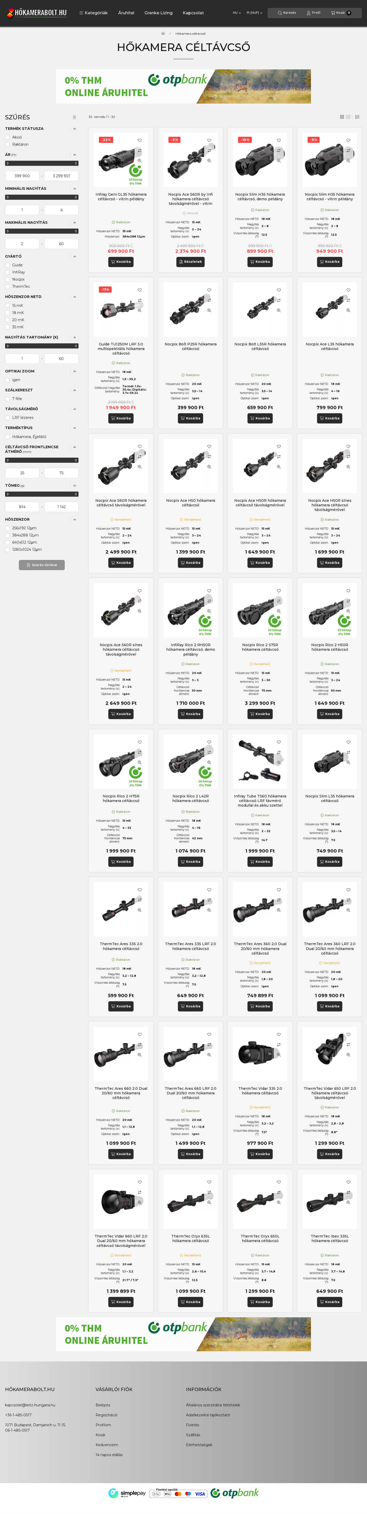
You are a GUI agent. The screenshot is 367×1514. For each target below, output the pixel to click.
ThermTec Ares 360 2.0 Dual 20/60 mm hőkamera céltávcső (260, 948)
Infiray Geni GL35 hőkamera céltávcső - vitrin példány (121, 196)
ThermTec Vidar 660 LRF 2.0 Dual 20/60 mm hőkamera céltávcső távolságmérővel (121, 1241)
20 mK (18, 320)
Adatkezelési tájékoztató (208, 1415)
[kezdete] (22, 176)
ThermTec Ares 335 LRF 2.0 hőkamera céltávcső (190, 946)
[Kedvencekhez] (140, 140)
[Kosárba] (120, 262)
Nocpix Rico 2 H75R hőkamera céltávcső (121, 798)
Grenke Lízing (159, 12)
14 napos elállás (109, 1455)
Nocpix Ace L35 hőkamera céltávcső (330, 346)
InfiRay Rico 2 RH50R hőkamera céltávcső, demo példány (190, 649)
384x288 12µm (25, 535)
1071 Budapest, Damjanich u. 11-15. (35, 1425)
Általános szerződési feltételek (213, 1405)
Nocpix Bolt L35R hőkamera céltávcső (260, 346)
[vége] (61, 176)
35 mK (17, 327)
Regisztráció (106, 1415)
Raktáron (20, 144)
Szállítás (193, 1435)
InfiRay (18, 272)
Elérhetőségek (199, 1445)
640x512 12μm (24, 542)
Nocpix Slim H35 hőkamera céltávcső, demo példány (260, 196)
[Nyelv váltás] (237, 13)
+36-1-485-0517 (18, 1415)
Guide (17, 265)
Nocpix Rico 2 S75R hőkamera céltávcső (260, 647)
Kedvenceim (107, 1445)
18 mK (18, 312)
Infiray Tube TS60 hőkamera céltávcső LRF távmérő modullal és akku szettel (260, 801)
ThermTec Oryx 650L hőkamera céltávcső (260, 1238)
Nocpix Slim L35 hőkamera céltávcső (329, 798)
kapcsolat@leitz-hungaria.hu (30, 1405)
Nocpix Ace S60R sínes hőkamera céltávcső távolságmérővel (121, 649)
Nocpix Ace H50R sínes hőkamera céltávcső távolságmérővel (329, 505)
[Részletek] (190, 262)
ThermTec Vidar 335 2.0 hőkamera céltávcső (260, 1090)
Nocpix (18, 279)
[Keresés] (287, 13)
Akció (17, 137)
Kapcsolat (193, 12)
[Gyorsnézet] (140, 161)
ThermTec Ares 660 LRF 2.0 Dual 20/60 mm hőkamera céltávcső (190, 1093)
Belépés (103, 1405)
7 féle (17, 398)
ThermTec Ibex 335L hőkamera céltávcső (330, 1238)
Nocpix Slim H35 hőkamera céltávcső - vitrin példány (330, 196)
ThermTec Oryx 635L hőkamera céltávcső (190, 1238)
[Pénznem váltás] (254, 13)
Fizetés (192, 1425)
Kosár (101, 1435)
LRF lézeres (22, 417)
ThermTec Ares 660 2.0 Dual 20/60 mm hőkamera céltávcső (121, 1093)
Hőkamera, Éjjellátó (29, 436)
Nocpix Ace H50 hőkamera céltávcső (190, 502)
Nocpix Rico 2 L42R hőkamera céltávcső (190, 798)
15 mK (17, 305)
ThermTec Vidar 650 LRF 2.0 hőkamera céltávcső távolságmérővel (330, 1093)
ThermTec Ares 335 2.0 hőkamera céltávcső (121, 946)
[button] (93, 13)
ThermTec (21, 286)
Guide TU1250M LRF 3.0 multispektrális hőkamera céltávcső (121, 349)
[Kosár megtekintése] (341, 13)
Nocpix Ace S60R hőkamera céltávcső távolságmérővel (121, 502)
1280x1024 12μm (27, 549)
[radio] (348, 117)
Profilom (103, 1425)
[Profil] (313, 13)
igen (16, 380)
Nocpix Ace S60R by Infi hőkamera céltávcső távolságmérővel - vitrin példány (190, 201)
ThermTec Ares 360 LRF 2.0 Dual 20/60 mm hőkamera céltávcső (330, 948)
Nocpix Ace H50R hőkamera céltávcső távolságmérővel (260, 502)
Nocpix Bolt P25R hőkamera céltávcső (191, 346)
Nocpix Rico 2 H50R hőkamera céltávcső (329, 647)
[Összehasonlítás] (140, 150)
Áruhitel (126, 12)
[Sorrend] (357, 117)
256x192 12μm (24, 528)
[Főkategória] (163, 33)
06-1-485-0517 (17, 1430)
